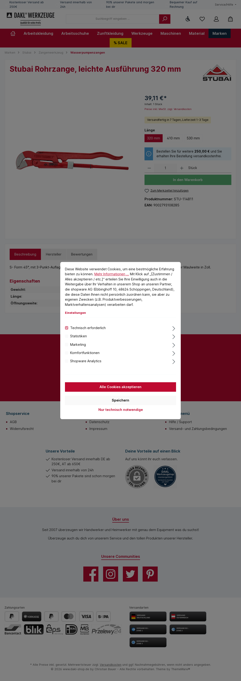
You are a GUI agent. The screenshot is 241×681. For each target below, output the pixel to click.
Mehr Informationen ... (111, 274)
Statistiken (78, 336)
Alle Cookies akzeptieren (120, 387)
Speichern (120, 400)
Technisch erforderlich (88, 328)
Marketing (78, 344)
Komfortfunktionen (85, 353)
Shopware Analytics (85, 361)
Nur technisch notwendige (120, 410)
